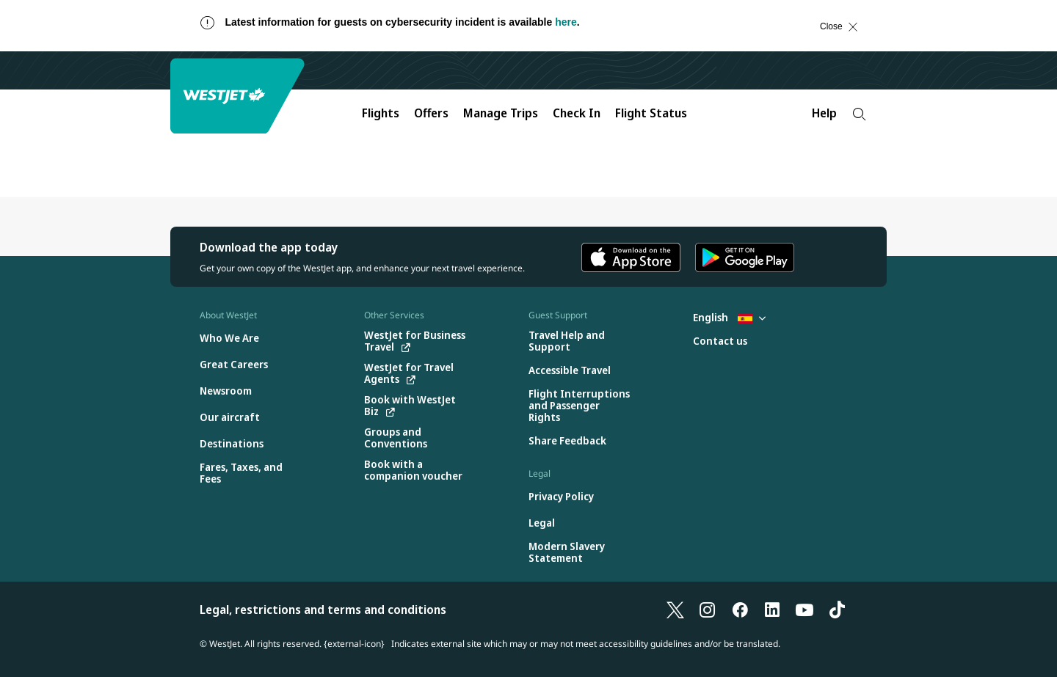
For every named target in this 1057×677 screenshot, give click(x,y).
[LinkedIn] (772, 609)
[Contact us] (720, 341)
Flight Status (651, 113)
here (566, 22)
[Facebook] (740, 609)
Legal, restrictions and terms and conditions (323, 609)
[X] (675, 609)
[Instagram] (707, 609)
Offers (431, 113)
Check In (576, 113)
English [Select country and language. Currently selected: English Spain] (729, 317)
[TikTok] (837, 609)
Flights (380, 113)
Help (824, 113)
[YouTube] (804, 609)
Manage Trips (500, 113)
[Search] (859, 114)
